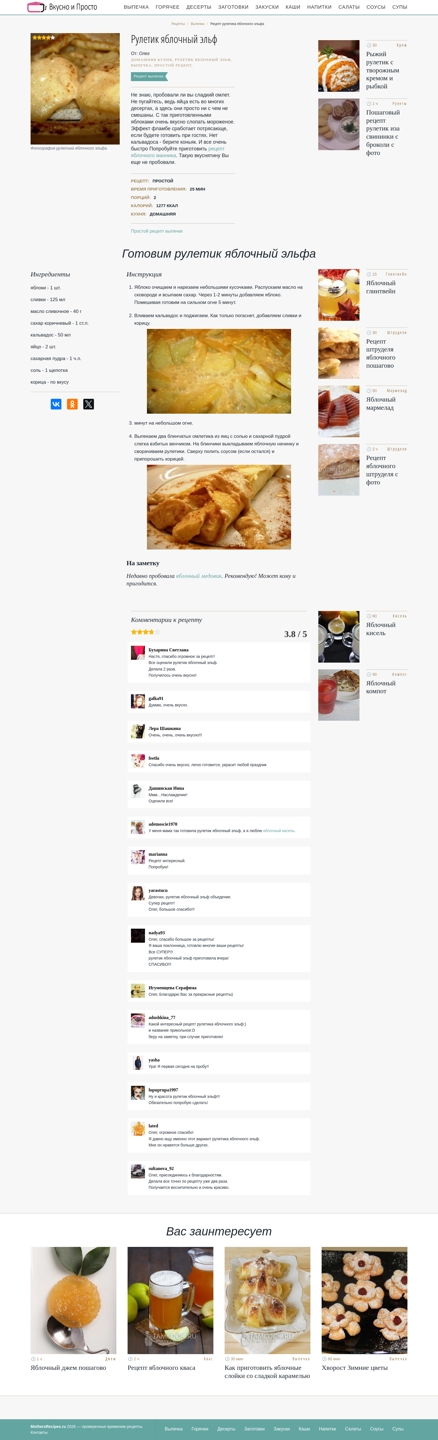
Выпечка (136, 7)
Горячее (168, 7)
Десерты (198, 7)
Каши (293, 7)
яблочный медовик (199, 576)
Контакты (39, 1432)
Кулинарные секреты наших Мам (62, 7)
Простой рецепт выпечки (157, 231)
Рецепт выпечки (148, 76)
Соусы (376, 7)
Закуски (267, 7)
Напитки (319, 7)
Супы (399, 7)
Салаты (349, 7)
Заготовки (233, 7)
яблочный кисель (278, 830)
